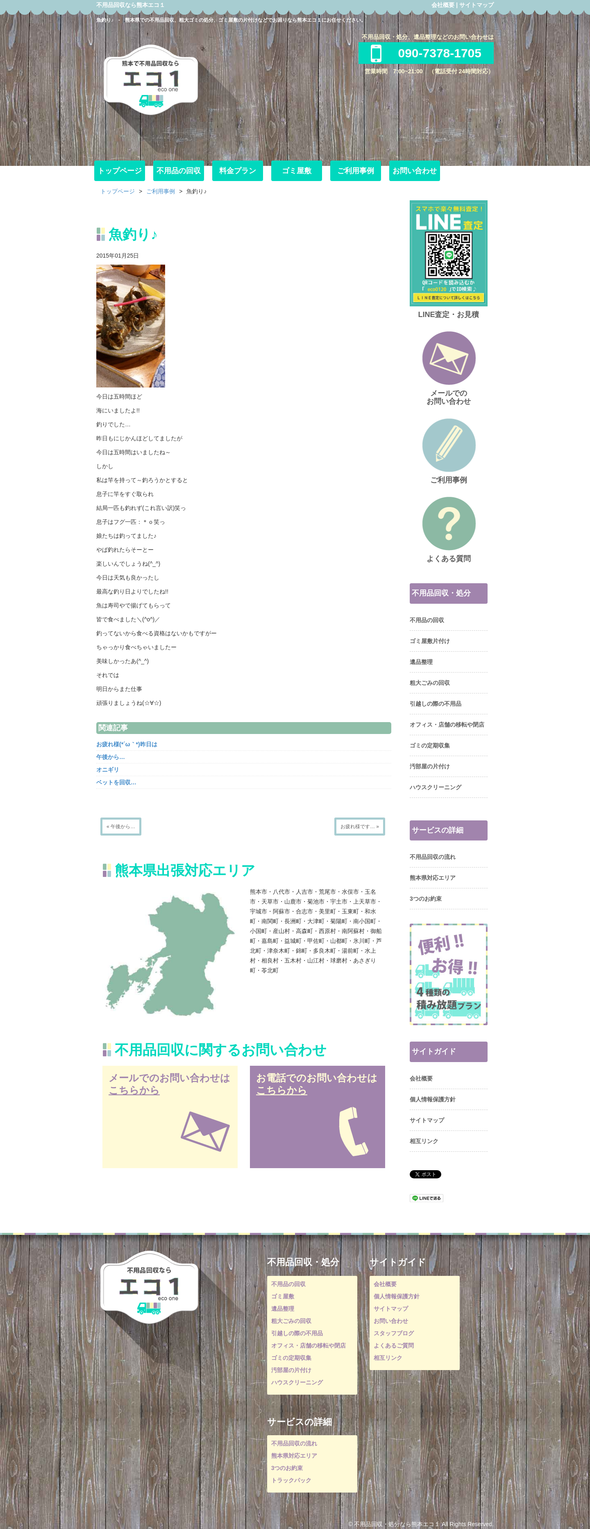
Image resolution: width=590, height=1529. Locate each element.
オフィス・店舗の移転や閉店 (447, 724)
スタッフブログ (394, 1333)
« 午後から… (121, 826)
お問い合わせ (415, 171)
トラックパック (291, 1480)
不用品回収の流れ (433, 857)
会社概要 (442, 5)
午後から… (110, 757)
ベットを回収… (116, 782)
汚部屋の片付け (430, 766)
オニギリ (107, 769)
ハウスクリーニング (435, 787)
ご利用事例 (355, 171)
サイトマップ (476, 5)
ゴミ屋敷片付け (430, 641)
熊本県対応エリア (433, 877)
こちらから (134, 1090)
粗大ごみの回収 (430, 683)
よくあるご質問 (394, 1345)
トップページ (120, 171)
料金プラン (237, 171)
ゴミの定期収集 (430, 745)
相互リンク (424, 1141)
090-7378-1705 (426, 53)
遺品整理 (421, 662)
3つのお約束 (426, 898)
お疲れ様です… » (359, 826)
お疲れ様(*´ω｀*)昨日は (126, 744)
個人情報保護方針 (433, 1099)
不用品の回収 (179, 171)
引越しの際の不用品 (435, 703)
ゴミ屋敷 (296, 171)
